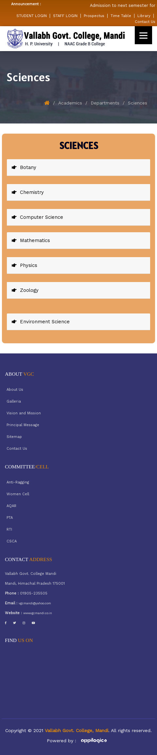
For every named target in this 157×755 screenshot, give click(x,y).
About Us (15, 389)
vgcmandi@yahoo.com (35, 603)
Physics (24, 265)
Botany (24, 167)
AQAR (11, 506)
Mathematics (31, 240)
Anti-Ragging (18, 482)
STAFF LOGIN (65, 15)
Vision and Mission (24, 413)
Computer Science (37, 217)
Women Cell (18, 494)
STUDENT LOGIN (31, 15)
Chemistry (28, 192)
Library (143, 15)
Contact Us (145, 21)
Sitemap (14, 437)
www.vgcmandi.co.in (37, 613)
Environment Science (41, 322)
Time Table (121, 15)
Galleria (14, 401)
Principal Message (23, 425)
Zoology (25, 290)
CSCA (12, 541)
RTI (9, 529)
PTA (10, 518)
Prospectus (94, 15)
